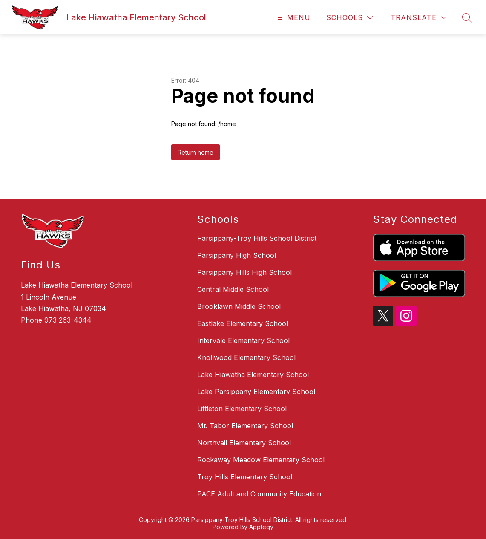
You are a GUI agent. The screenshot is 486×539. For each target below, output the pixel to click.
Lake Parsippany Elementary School (256, 391)
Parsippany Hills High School (244, 272)
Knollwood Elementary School (246, 357)
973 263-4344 (68, 320)
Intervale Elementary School (243, 340)
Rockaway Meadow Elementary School (261, 459)
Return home (195, 152)
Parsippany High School (236, 255)
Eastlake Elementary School (242, 323)
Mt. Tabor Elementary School (245, 425)
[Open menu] (293, 17)
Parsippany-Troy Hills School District (256, 238)
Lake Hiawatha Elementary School (253, 374)
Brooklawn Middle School (239, 306)
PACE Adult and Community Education (259, 494)
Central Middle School (233, 289)
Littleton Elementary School (242, 408)
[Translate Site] (418, 17)
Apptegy (261, 526)
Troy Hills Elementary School (244, 477)
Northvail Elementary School (244, 442)
